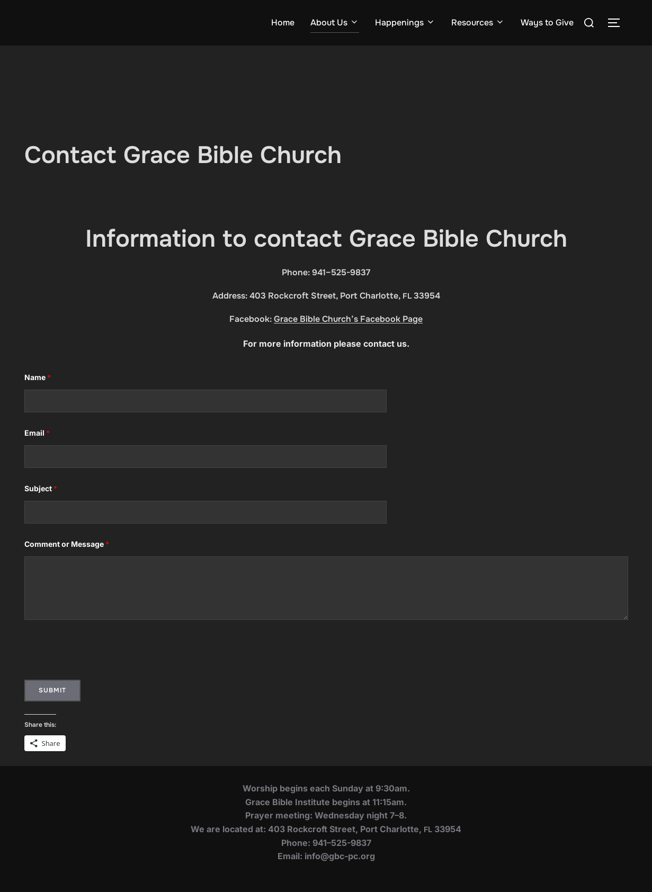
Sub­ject (40, 488)
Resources (478, 22)
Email (37, 432)
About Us (334, 22)
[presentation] (104, 653)
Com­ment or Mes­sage (66, 543)
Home (282, 22)
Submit (52, 690)
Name (37, 377)
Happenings (405, 22)
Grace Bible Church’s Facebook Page (348, 319)
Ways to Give (547, 22)
